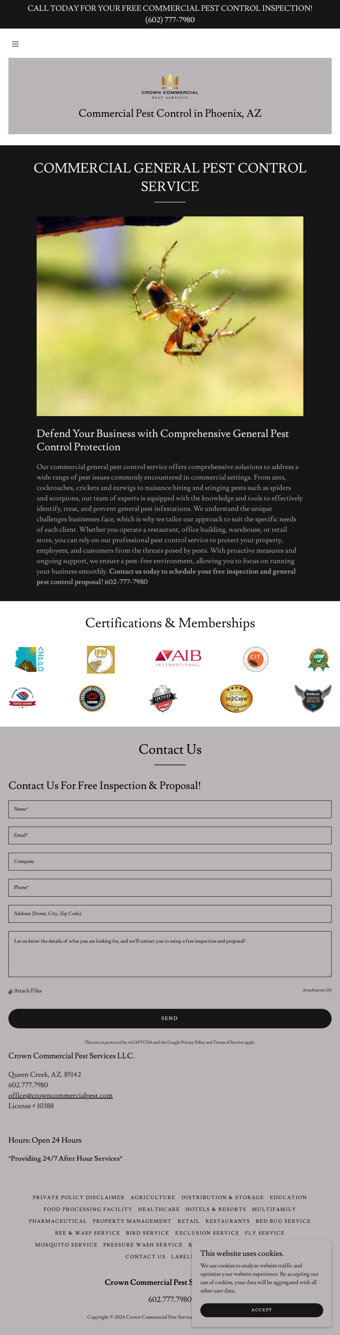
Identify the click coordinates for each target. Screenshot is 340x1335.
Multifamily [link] (274, 1209)
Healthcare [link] (159, 1209)
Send (169, 1018)
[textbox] (170, 809)
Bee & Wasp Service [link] (87, 1233)
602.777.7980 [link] (170, 1300)
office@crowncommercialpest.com (60, 1095)
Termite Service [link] (276, 1245)
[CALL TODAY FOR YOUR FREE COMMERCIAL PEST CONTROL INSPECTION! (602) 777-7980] (170, 14)
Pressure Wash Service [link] (143, 1245)
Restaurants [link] (228, 1221)
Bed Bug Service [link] (283, 1221)
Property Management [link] (132, 1221)
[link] (170, 86)
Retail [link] (189, 1221)
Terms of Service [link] (228, 1042)
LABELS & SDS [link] (192, 1257)
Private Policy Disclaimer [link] (79, 1198)
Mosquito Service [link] (66, 1245)
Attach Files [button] (28, 990)
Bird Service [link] (147, 1233)
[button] (15, 44)
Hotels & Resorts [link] (216, 1209)
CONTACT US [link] (146, 1257)
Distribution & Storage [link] (223, 1198)
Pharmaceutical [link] (58, 1221)
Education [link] (288, 1198)
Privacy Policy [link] (193, 1042)
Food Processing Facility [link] (88, 1209)
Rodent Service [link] (216, 1245)
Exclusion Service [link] (207, 1233)
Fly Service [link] (265, 1233)
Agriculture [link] (153, 1198)
